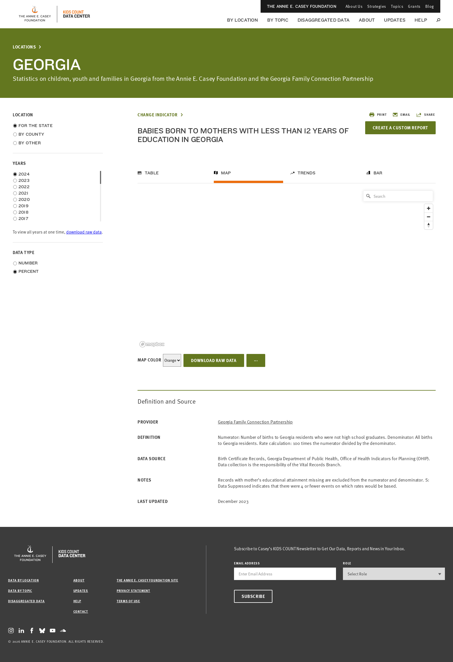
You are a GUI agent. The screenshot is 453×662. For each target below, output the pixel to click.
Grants (414, 6)
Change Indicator (158, 115)
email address (247, 563)
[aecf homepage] (35, 14)
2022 (23, 186)
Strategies (376, 6)
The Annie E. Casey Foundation (301, 6)
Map (226, 173)
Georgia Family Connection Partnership (255, 422)
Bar (378, 173)
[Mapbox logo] (152, 344)
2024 (23, 174)
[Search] (398, 196)
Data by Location (23, 580)
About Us (354, 6)
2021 (23, 193)
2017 (23, 218)
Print (378, 115)
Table (152, 173)
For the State (35, 125)
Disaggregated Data (324, 20)
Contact (80, 611)
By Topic (277, 20)
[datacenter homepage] (76, 14)
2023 (23, 180)
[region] (287, 268)
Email (401, 115)
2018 (23, 212)
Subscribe (253, 596)
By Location (242, 20)
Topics (397, 6)
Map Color (149, 360)
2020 (24, 199)
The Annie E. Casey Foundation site (147, 580)
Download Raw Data (213, 360)
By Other (29, 143)
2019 (23, 205)
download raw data (84, 232)
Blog (429, 6)
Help (421, 20)
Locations (24, 47)
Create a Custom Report (400, 127)
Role (347, 563)
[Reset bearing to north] (428, 225)
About (367, 20)
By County (31, 134)
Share (425, 115)
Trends (306, 173)
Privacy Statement (133, 590)
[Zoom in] (428, 208)
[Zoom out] (428, 216)
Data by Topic (20, 590)
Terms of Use (128, 601)
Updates (394, 20)
